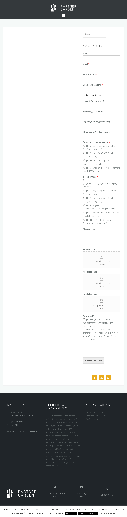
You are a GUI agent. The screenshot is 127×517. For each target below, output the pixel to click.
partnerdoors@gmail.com (25, 431)
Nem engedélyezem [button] (87, 513)
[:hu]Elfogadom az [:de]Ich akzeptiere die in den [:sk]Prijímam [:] (100, 329)
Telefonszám (90, 74)
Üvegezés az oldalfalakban (96, 142)
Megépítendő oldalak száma (97, 132)
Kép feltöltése (90, 249)
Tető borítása (90, 177)
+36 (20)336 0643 (15, 421)
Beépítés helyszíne (93, 85)
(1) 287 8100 (12, 425)
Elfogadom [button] (70, 513)
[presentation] (102, 353)
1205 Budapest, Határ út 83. (20, 416)
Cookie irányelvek (108, 513)
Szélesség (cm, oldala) (94, 111)
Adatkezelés (90, 316)
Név (85, 53)
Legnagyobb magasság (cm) (97, 121)
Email (86, 64)
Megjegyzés (89, 229)
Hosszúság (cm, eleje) (94, 101)
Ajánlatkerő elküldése (93, 360)
